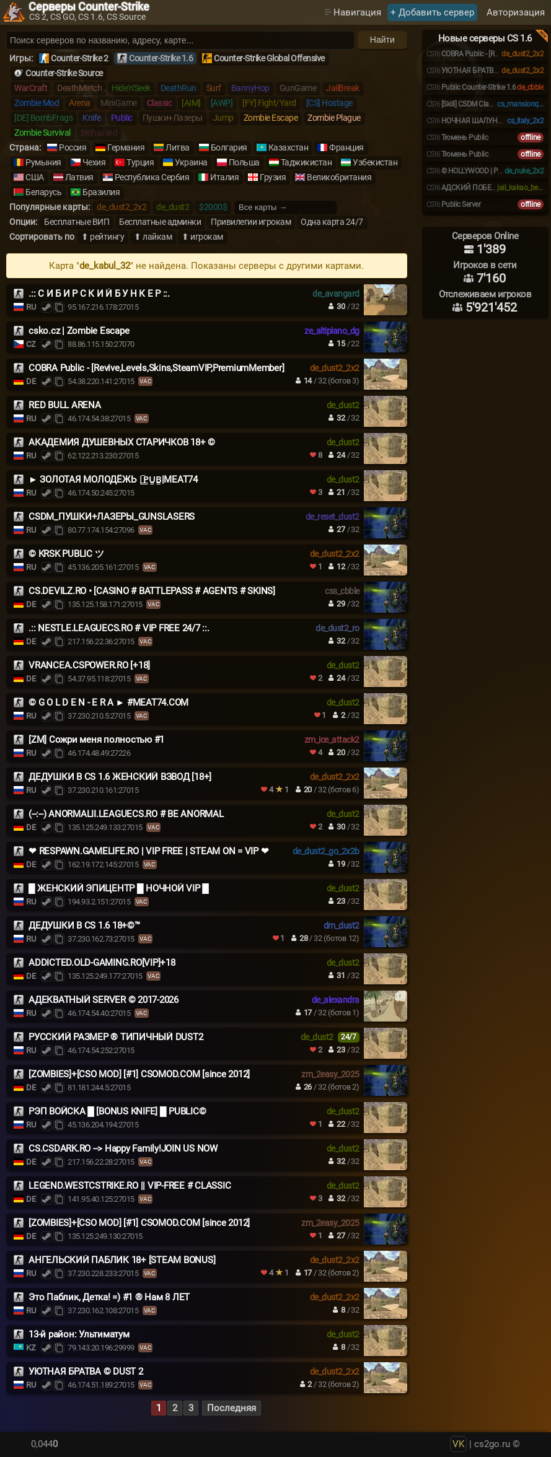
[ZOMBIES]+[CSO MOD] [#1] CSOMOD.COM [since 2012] (139, 1074)
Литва (177, 147)
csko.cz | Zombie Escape (79, 330)
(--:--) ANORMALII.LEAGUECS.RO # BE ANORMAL (126, 814)
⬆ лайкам (153, 237)
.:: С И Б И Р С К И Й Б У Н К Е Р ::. (99, 293)
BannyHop (250, 88)
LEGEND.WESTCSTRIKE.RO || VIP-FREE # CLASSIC (130, 1185)
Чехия (94, 162)
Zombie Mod (36, 103)
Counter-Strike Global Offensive (269, 58)
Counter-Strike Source (64, 73)
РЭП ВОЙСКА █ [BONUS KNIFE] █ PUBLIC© (117, 1111)
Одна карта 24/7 (332, 222)
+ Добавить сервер (432, 12)
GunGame (298, 88)
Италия (224, 177)
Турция (140, 162)
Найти (382, 40)
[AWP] (222, 103)
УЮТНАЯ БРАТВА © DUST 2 (86, 1371)
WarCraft (30, 88)
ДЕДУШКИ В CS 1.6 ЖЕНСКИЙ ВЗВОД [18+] (120, 776)
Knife (91, 118)
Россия (72, 147)
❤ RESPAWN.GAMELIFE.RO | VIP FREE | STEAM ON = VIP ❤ (148, 851)
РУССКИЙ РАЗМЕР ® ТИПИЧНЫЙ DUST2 (116, 1037)
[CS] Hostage (329, 103)
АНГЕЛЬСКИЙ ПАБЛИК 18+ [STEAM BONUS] (122, 1260)
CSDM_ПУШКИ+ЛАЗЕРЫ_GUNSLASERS (112, 516)
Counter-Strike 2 (79, 58)
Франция (346, 147)
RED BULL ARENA (65, 405)
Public (122, 118)
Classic (159, 103)
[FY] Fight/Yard (269, 103)
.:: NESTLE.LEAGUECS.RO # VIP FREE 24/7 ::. (119, 628)
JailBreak (342, 88)
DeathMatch (79, 88)
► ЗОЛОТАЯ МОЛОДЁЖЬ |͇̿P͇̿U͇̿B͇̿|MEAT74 (113, 479)
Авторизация (516, 12)
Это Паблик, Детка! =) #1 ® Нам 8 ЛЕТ (109, 1297)
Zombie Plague (334, 118)
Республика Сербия (152, 177)
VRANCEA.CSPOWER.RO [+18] (89, 665)
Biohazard (99, 133)
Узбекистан (375, 162)
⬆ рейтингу (102, 237)
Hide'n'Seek (131, 88)
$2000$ (213, 207)
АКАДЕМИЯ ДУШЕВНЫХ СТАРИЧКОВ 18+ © (122, 442)
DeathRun (178, 88)
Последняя (231, 1408)
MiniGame (118, 103)
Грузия (273, 177)
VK (458, 1444)
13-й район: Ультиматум (79, 1334)
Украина (191, 162)
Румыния (43, 162)
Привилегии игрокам (251, 222)
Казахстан (288, 147)
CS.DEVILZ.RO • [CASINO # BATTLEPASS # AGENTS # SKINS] (152, 591)
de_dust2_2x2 (121, 207)
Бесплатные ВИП (76, 222)
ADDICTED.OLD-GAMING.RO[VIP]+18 (102, 962)
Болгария (229, 147)
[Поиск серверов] (180, 40)
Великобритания (339, 177)
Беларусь (43, 192)
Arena (79, 103)
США (34, 177)
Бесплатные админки (160, 222)
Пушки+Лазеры (173, 118)
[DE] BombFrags (43, 118)
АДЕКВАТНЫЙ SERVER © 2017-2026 (104, 999)
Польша (244, 162)
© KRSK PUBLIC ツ (66, 553)
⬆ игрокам (202, 237)
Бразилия (101, 192)
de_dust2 (172, 207)
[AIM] (191, 103)
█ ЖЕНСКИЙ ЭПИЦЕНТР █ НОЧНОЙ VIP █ (119, 888)
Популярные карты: (49, 207)
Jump (223, 118)
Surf (213, 88)
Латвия (79, 177)
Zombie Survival (42, 133)
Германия (125, 147)
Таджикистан (306, 162)
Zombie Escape (271, 118)
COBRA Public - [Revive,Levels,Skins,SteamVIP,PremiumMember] (156, 368)
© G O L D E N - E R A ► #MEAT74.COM (108, 702)
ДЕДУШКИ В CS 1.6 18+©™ (84, 925)
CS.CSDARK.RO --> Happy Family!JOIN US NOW (123, 1148)
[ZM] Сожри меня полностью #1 (96, 739)
